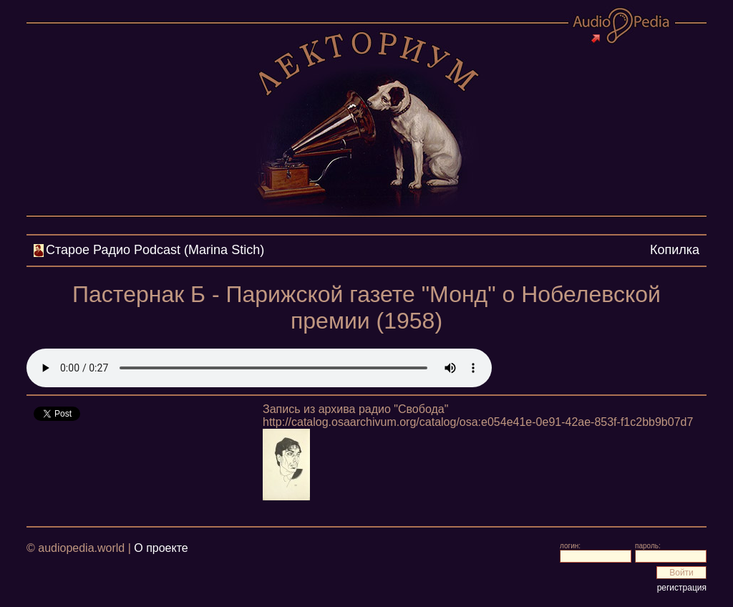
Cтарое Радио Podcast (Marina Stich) (155, 250)
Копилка (674, 250)
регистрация (682, 588)
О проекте (161, 548)
